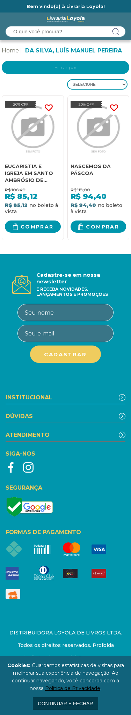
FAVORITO (49, 108)
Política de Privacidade (72, 688)
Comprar (37, 227)
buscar (116, 31)
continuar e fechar (65, 703)
